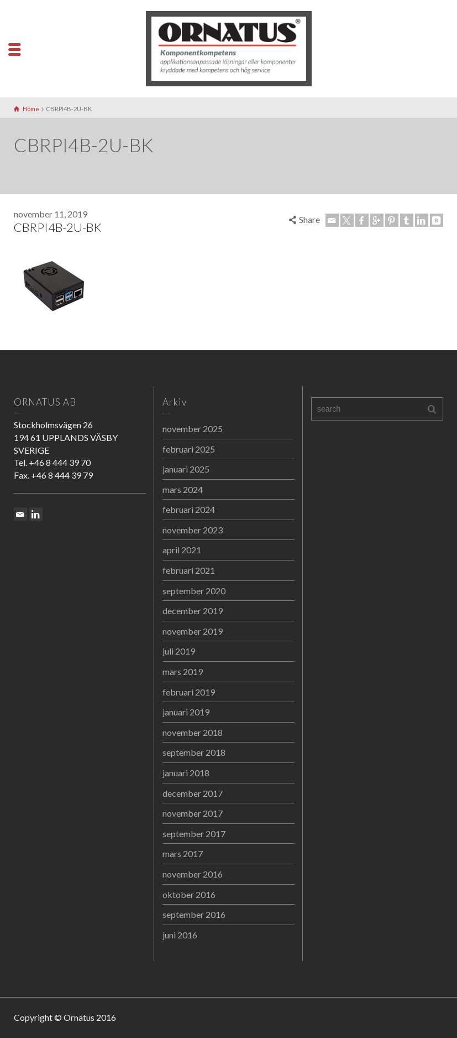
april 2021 (181, 549)
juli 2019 (178, 651)
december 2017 (192, 793)
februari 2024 (188, 509)
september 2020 (193, 590)
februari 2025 (188, 449)
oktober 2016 (189, 894)
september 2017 (193, 833)
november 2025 (192, 428)
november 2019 (192, 631)
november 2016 (192, 874)
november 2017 (192, 813)
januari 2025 (185, 469)
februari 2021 (188, 570)
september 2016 (193, 914)
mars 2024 (182, 489)
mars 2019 (182, 671)
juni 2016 (179, 935)
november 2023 (192, 530)
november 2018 (192, 732)
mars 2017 (182, 853)
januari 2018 (185, 772)
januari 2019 (185, 712)
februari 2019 (188, 692)
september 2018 (193, 752)
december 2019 (192, 610)
